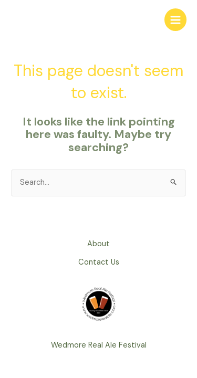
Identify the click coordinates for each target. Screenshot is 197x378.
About (98, 244)
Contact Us (98, 262)
